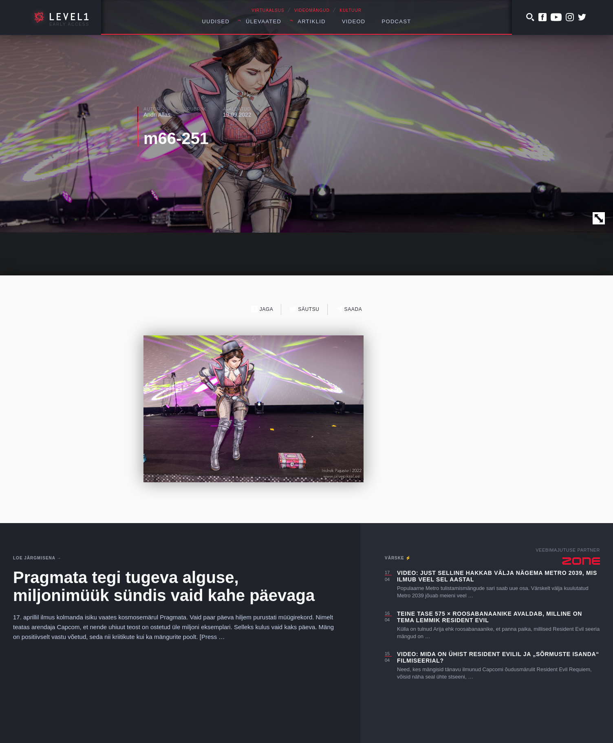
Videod (354, 21)
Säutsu (304, 309)
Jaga (262, 309)
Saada (349, 309)
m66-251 (176, 138)
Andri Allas (156, 114)
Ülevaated (263, 21)
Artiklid (312, 21)
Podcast (396, 21)
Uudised (216, 21)
